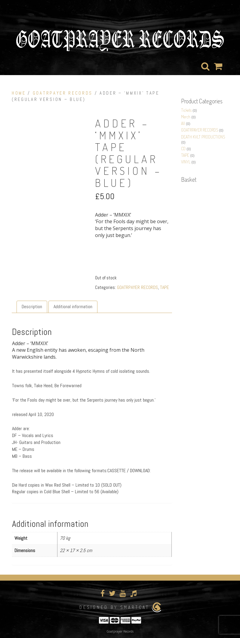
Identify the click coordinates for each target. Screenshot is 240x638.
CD (183, 148)
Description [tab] (32, 306)
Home (19, 93)
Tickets (186, 110)
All (183, 123)
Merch (185, 116)
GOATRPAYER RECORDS (63, 93)
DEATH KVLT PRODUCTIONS (203, 136)
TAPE (164, 287)
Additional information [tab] (73, 306)
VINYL (185, 161)
